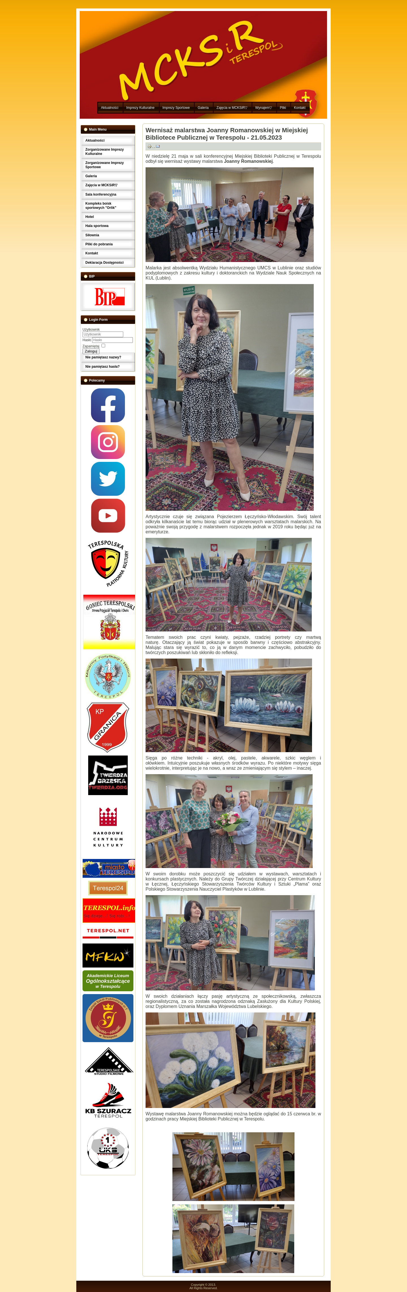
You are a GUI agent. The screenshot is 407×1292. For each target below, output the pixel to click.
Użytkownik (91, 330)
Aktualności (109, 108)
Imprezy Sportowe (176, 108)
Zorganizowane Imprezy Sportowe (104, 165)
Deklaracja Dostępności (104, 263)
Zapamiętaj (91, 346)
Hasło (87, 340)
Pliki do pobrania (99, 244)
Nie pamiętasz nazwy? (103, 357)
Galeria (203, 108)
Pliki (283, 108)
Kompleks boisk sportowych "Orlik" (100, 205)
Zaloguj (91, 351)
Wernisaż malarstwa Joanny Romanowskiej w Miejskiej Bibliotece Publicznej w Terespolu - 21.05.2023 (227, 134)
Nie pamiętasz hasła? (102, 367)
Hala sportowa (97, 226)
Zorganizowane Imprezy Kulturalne (104, 151)
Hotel (89, 217)
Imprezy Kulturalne (140, 108)
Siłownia (92, 235)
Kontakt (300, 108)
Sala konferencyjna (100, 194)
